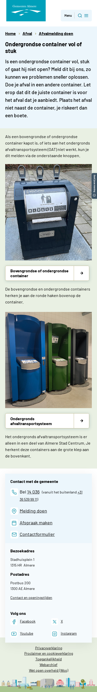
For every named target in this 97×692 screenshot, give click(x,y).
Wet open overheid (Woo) (48, 670)
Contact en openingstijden (31, 597)
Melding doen (33, 511)
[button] (94, 175)
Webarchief (48, 664)
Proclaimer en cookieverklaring (48, 653)
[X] (57, 621)
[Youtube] (21, 633)
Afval (27, 33)
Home (10, 33)
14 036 (33, 492)
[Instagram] (64, 633)
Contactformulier (37, 534)
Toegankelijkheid (48, 659)
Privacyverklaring (48, 648)
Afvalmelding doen (56, 33)
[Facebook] (22, 621)
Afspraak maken (36, 522)
